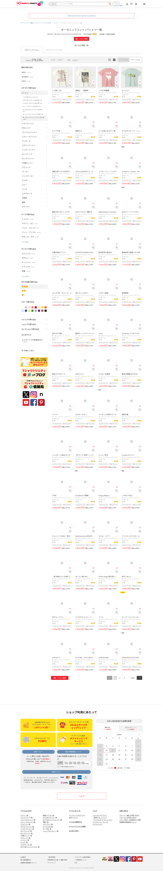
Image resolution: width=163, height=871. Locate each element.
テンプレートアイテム (54, 50)
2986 (132, 678)
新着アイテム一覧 (48, 815)
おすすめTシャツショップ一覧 (52, 820)
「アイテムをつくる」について (102, 820)
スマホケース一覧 (26, 845)
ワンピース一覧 (25, 824)
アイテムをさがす (26, 811)
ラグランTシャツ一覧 (27, 827)
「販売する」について (100, 817)
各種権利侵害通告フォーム (128, 822)
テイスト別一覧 (48, 827)
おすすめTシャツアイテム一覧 (30, 847)
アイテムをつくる (74, 811)
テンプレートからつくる (77, 815)
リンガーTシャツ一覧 (27, 829)
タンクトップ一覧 (26, 831)
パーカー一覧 (24, 840)
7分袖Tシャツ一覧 (26, 835)
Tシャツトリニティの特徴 (77, 826)
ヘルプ (81, 796)
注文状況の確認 (117, 5)
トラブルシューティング (100, 822)
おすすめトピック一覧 (50, 817)
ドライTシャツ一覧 (26, 817)
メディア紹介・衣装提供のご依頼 (130, 820)
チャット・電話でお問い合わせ (129, 815)
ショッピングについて (100, 815)
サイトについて (98, 824)
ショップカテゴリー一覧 (50, 831)
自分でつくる (73, 817)
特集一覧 (46, 822)
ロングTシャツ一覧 (26, 833)
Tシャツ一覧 (24, 815)
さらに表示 (24, 242)
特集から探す (29, 350)
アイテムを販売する (75, 822)
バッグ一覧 (24, 842)
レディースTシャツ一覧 (27, 822)
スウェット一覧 (25, 838)
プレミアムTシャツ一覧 (27, 820)
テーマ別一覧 (47, 829)
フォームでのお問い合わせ (128, 817)
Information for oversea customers (81, 15)
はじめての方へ (74, 831)
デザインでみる (135, 60)
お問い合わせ (123, 811)
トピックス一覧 (48, 824)
